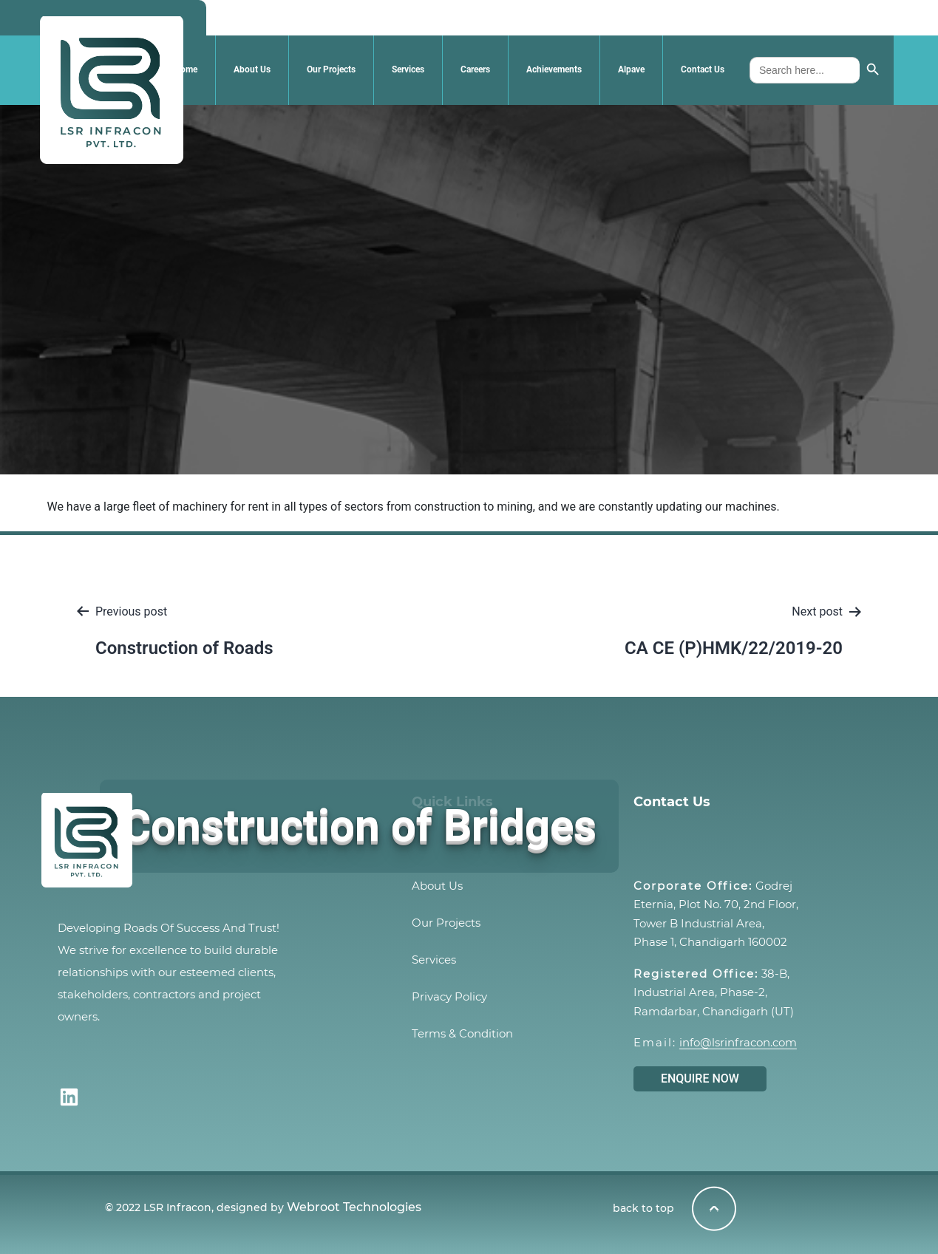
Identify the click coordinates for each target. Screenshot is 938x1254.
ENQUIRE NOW (700, 1078)
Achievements (554, 69)
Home (185, 69)
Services (408, 69)
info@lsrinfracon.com (738, 1042)
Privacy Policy (449, 996)
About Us (252, 69)
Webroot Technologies (354, 1207)
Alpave (631, 69)
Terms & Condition (462, 1033)
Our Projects (331, 69)
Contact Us (702, 69)
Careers (475, 69)
